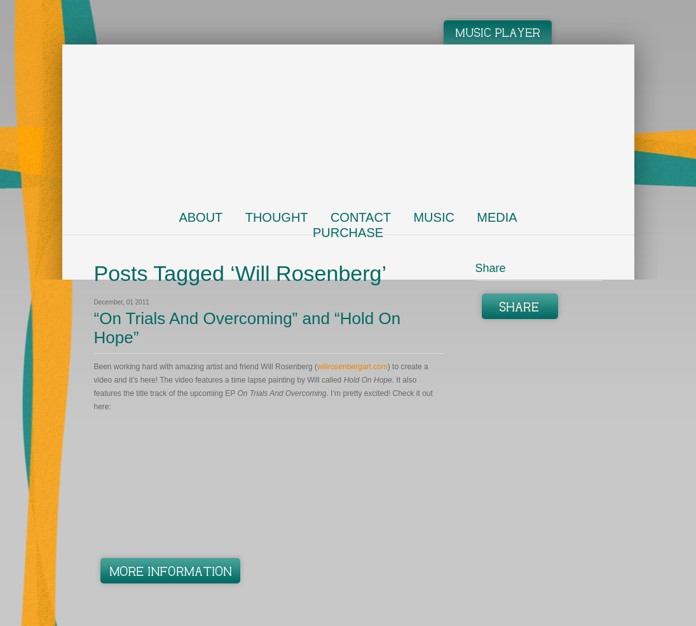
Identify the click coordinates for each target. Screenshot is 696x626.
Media (497, 217)
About (200, 217)
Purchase (348, 233)
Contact (361, 217)
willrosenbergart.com (352, 366)
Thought (276, 217)
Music (433, 217)
